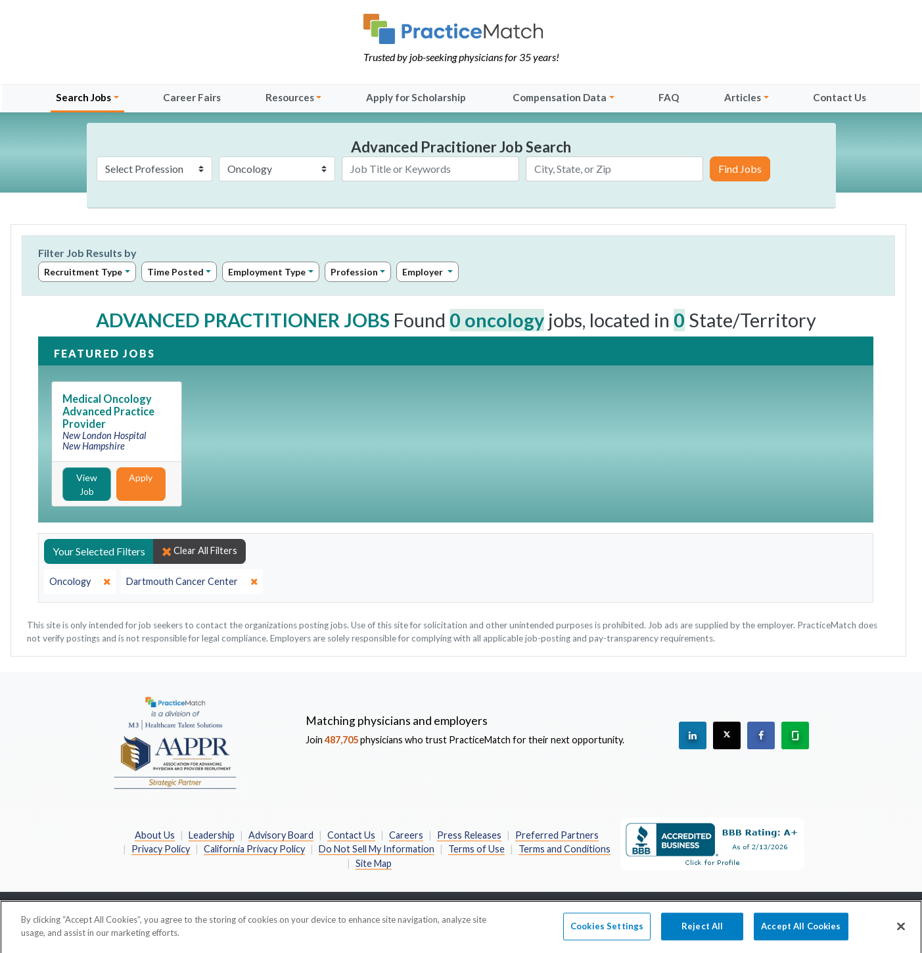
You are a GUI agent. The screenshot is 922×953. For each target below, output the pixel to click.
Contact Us (839, 97)
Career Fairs (192, 97)
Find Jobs (740, 168)
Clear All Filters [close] (199, 551)
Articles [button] (742, 97)
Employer (423, 271)
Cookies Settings (606, 931)
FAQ (669, 97)
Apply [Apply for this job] (140, 477)
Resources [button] (289, 97)
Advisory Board (280, 835)
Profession (354, 271)
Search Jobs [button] (83, 97)
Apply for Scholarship (416, 97)
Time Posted (175, 271)
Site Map (374, 863)
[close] (79, 581)
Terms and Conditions (565, 848)
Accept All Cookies (801, 931)
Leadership (212, 835)
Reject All (702, 931)
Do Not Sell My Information (376, 848)
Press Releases (469, 835)
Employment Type (267, 271)
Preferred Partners (557, 835)
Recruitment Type (83, 271)
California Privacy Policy (254, 848)
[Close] (901, 932)
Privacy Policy (160, 848)
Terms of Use (476, 848)
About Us (155, 835)
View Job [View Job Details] (86, 484)
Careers (406, 835)
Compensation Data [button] (560, 97)
